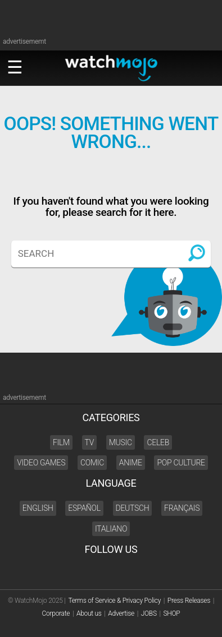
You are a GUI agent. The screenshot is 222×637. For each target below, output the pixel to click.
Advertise (121, 613)
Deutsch (132, 508)
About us (89, 613)
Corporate (56, 613)
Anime (130, 462)
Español (84, 508)
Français (182, 508)
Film (61, 442)
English (37, 508)
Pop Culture (181, 462)
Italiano (111, 528)
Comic (92, 462)
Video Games (41, 462)
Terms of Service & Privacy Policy (114, 600)
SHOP (171, 613)
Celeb (158, 442)
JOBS (149, 613)
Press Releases (188, 600)
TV (89, 442)
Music (120, 442)
